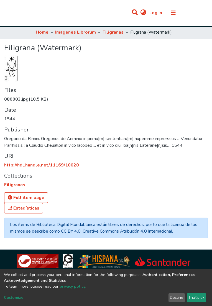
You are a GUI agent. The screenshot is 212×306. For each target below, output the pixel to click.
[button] (143, 12)
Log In (156, 13)
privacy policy (72, 286)
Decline (176, 297)
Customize (13, 297)
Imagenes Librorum (75, 32)
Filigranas (113, 32)
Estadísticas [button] (23, 208)
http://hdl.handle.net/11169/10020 (41, 165)
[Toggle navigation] (173, 12)
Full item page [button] (26, 198)
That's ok (196, 297)
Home (42, 32)
